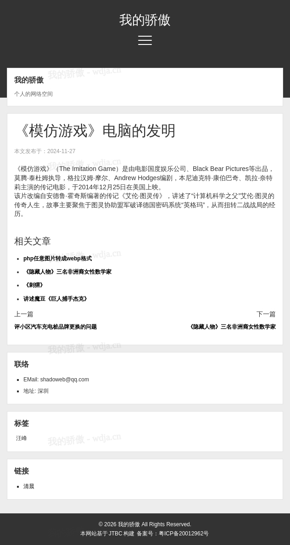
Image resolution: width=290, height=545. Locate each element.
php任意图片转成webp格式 (57, 258)
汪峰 (21, 438)
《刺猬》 (34, 285)
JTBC (116, 533)
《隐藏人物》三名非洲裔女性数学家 (67, 272)
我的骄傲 (145, 20)
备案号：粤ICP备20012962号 (173, 533)
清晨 (28, 486)
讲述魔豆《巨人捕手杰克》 (56, 299)
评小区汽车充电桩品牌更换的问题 (55, 327)
